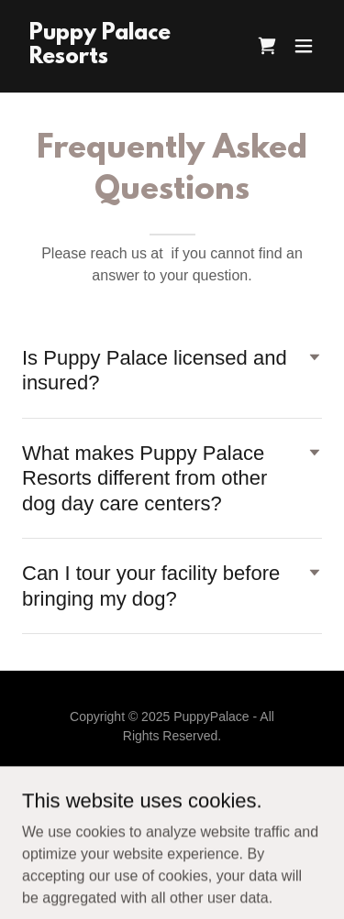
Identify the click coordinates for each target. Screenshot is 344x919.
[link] (127, 58)
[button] (303, 45)
